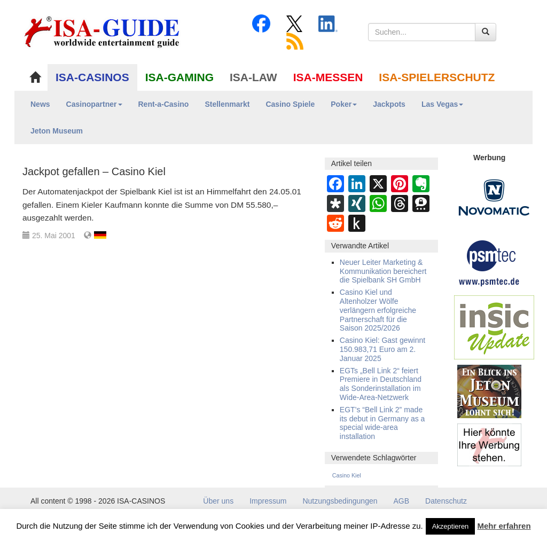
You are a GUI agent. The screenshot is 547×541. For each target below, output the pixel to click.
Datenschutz (446, 501)
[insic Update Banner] (494, 327)
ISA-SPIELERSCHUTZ (437, 77)
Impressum (267, 501)
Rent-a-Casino (163, 104)
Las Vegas (442, 104)
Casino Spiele (290, 104)
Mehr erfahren (504, 525)
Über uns (218, 501)
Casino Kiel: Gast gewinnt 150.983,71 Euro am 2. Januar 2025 (382, 349)
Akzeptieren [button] (450, 526)
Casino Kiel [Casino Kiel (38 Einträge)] (346, 475)
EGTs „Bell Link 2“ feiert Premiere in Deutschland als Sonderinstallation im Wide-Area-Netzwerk (380, 384)
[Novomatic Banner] (494, 197)
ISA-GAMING (179, 77)
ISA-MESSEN (328, 77)
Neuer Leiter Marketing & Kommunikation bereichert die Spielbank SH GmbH (383, 271)
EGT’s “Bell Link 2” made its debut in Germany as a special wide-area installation (382, 423)
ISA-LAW (253, 77)
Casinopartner (94, 104)
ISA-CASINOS (92, 77)
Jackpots (389, 104)
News (40, 104)
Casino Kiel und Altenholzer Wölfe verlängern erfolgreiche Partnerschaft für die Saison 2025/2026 (378, 310)
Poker (344, 104)
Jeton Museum (56, 131)
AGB (402, 501)
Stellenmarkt (227, 104)
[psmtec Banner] (489, 261)
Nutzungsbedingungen (339, 501)
